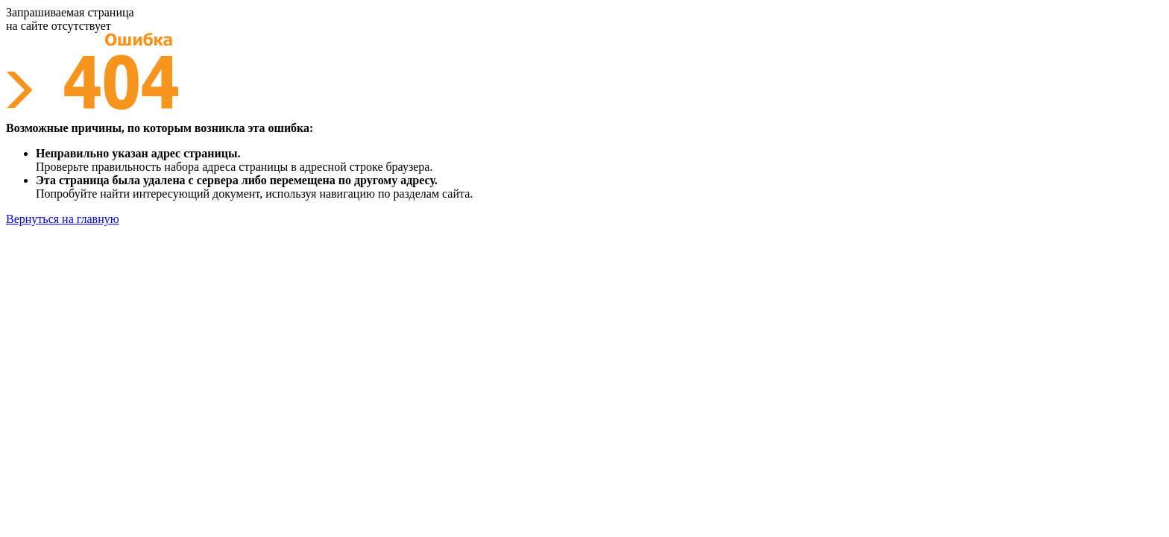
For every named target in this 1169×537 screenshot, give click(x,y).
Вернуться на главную (62, 219)
